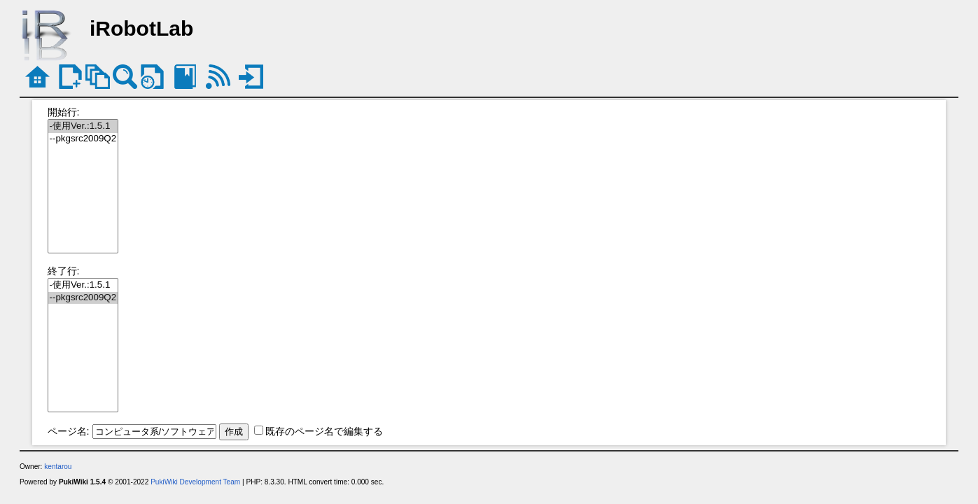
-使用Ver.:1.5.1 (83, 126)
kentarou (57, 466)
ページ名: (69, 431)
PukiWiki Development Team (195, 482)
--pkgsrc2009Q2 (83, 139)
